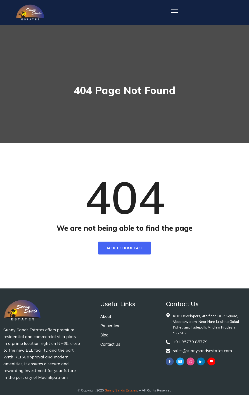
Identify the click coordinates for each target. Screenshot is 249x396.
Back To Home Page (124, 249)
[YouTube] (211, 363)
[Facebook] (170, 363)
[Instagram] (190, 363)
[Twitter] (180, 363)
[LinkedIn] (201, 363)
